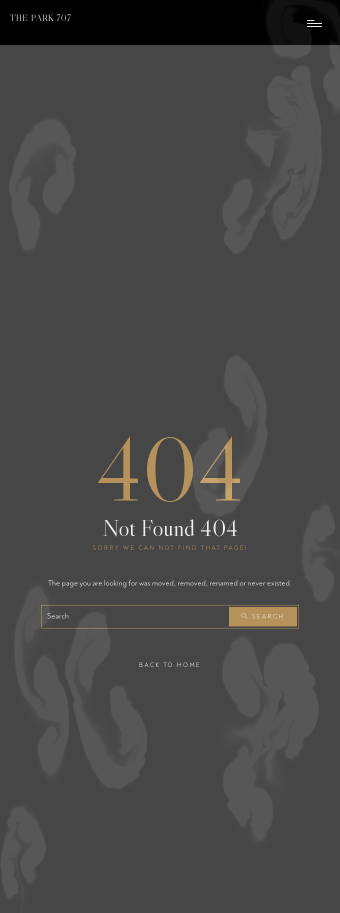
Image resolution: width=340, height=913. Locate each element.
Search (263, 616)
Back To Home (170, 664)
